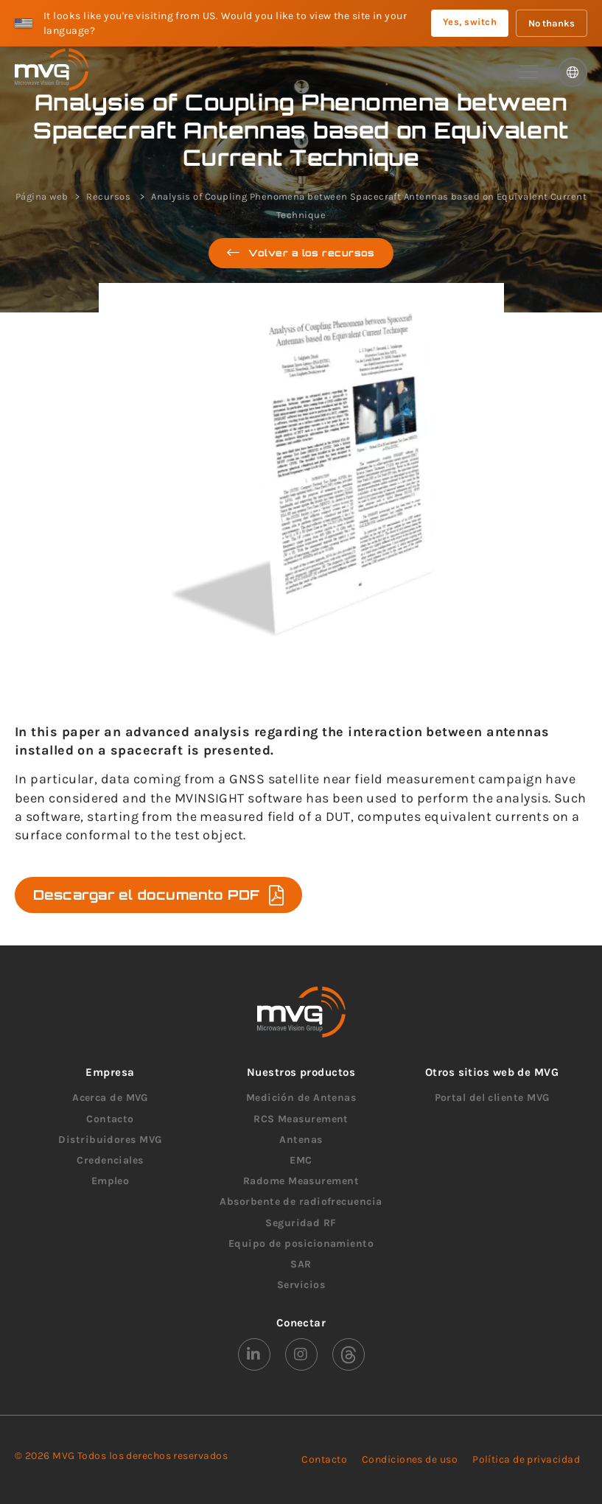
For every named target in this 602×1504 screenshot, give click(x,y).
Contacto (110, 1119)
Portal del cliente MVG (492, 1097)
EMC (301, 1160)
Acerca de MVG (110, 1097)
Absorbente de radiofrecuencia (301, 1201)
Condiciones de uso (410, 1459)
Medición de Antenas (301, 1097)
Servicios (301, 1285)
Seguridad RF (300, 1223)
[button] (528, 72)
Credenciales (110, 1160)
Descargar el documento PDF (158, 895)
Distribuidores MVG (109, 1139)
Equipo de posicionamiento (301, 1243)
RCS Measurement (301, 1119)
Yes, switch (470, 21)
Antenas (300, 1139)
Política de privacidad (526, 1459)
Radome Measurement (301, 1181)
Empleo (110, 1181)
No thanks (551, 23)
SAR (300, 1264)
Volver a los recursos (301, 253)
